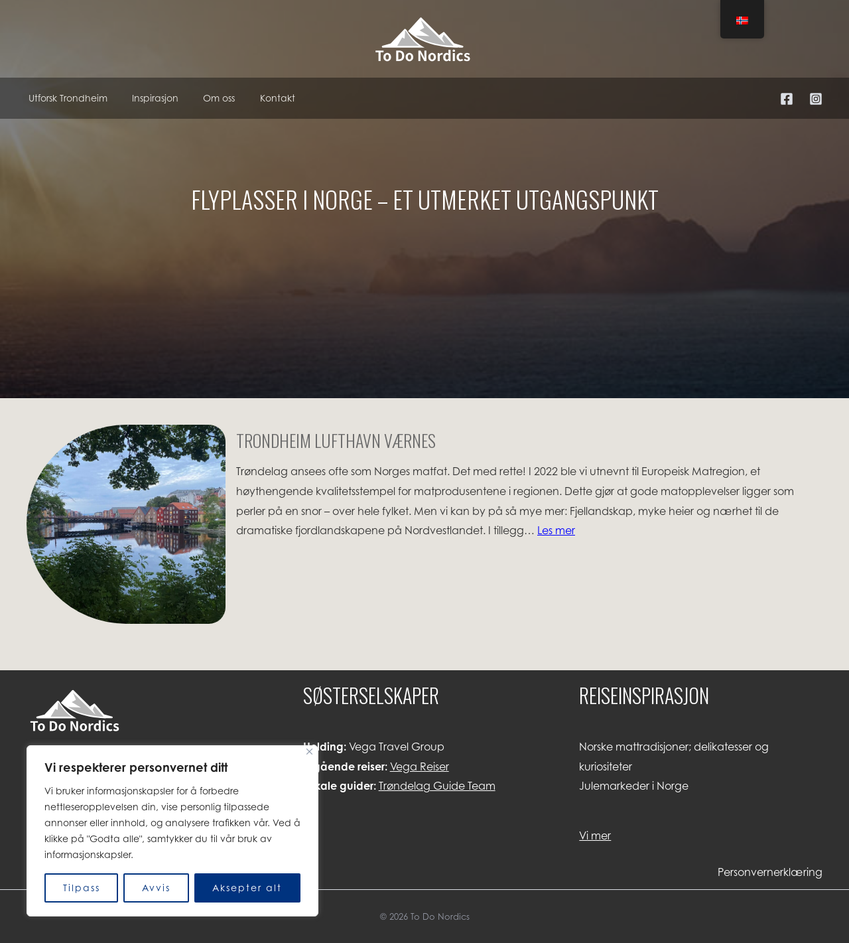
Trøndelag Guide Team (437, 785)
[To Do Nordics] (424, 37)
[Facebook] (786, 99)
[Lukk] (309, 752)
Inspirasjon (150, 98)
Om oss (210, 98)
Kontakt (265, 98)
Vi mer (595, 835)
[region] (172, 830)
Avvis (156, 887)
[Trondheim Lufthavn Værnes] (126, 527)
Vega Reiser (419, 766)
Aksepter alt (247, 887)
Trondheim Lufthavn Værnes (336, 440)
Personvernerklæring (770, 872)
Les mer (556, 530)
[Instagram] (815, 99)
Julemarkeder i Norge (633, 785)
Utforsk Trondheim (66, 98)
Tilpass (81, 887)
